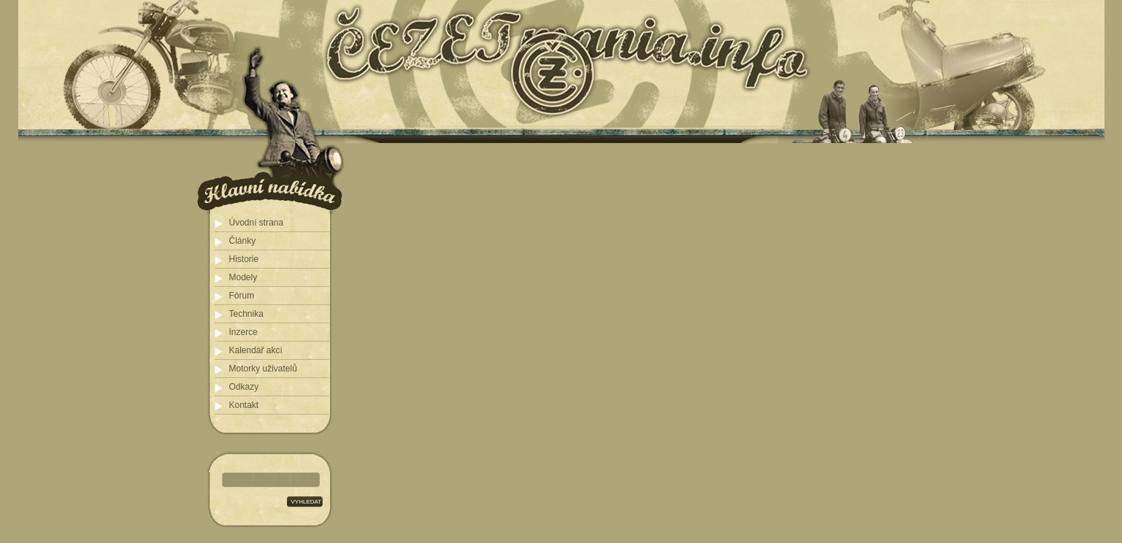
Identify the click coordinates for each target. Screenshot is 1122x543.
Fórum (242, 295)
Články (242, 241)
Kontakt (244, 405)
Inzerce (243, 332)
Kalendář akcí (256, 350)
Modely (243, 277)
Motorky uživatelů (263, 368)
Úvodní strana (256, 222)
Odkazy (244, 387)
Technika (246, 314)
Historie (244, 259)
